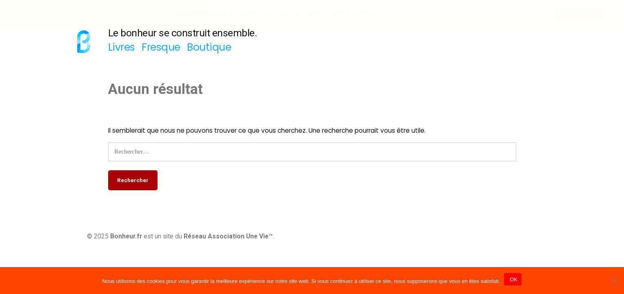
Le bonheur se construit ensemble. (182, 33)
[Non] (614, 280)
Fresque (161, 47)
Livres (121, 47)
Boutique (209, 47)
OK (512, 279)
